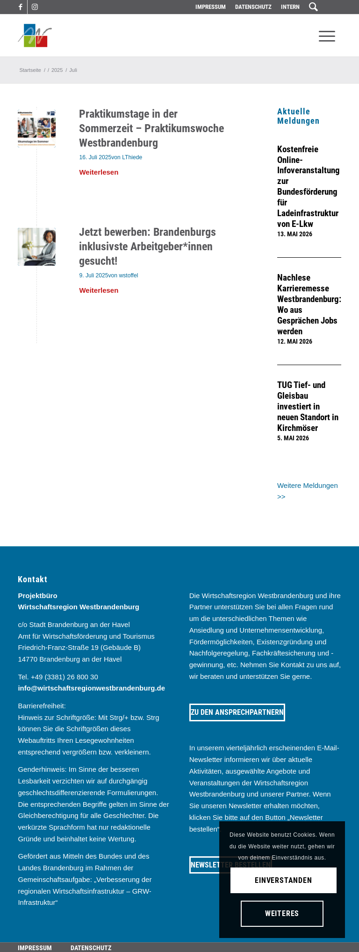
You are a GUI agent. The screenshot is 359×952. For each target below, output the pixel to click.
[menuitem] (210, 7)
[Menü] (327, 35)
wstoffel (128, 275)
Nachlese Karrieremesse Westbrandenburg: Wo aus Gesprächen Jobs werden (309, 305)
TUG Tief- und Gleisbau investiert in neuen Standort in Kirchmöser (307, 406)
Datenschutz (253, 6)
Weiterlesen (98, 172)
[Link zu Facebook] (20, 7)
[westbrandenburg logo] (35, 35)
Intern (290, 6)
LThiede (132, 157)
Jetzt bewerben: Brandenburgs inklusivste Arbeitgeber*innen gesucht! (147, 247)
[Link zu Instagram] (35, 7)
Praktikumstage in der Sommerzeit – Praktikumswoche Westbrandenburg (151, 128)
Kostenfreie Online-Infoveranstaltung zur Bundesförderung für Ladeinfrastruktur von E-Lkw (308, 187)
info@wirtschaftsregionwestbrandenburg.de (91, 688)
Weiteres (282, 913)
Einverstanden (283, 880)
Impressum (210, 6)
